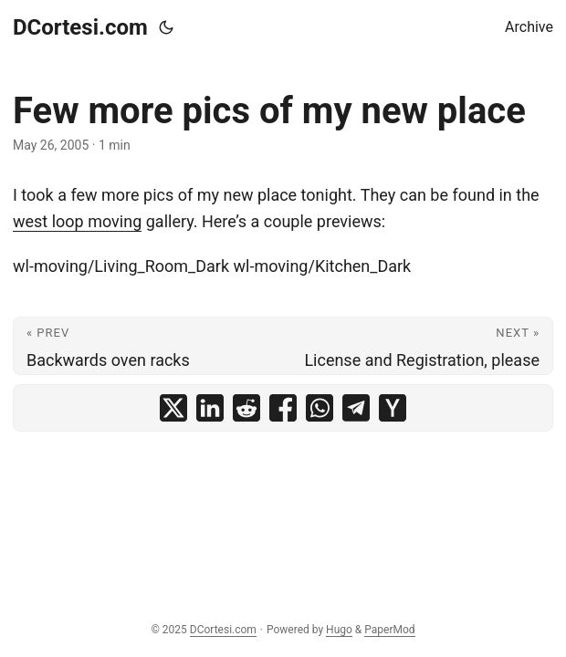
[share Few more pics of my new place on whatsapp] (319, 408)
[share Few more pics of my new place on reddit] (246, 408)
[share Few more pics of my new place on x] (173, 408)
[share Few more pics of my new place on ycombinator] (392, 408)
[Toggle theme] (166, 27)
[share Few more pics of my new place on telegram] (356, 408)
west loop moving (77, 221)
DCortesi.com (80, 27)
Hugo (339, 629)
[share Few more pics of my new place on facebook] (283, 408)
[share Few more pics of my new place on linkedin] (210, 408)
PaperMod (389, 629)
